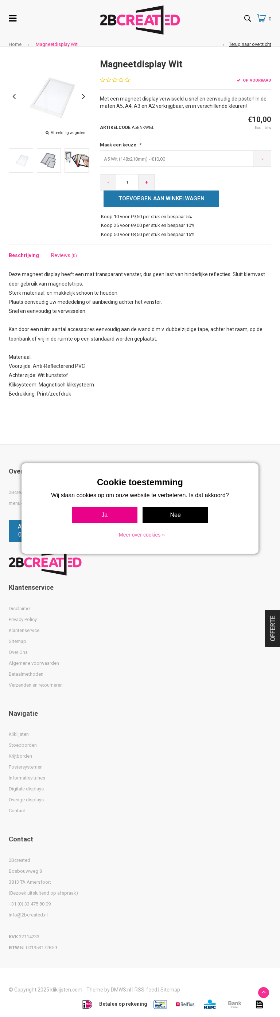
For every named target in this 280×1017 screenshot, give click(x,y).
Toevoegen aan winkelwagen (161, 198)
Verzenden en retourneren (36, 685)
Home (15, 44)
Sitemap (17, 641)
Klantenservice (24, 630)
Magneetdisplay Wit (57, 44)
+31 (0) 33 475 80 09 (30, 904)
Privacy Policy (23, 619)
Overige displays (26, 799)
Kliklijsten (19, 734)
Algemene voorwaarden (34, 663)
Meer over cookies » (142, 535)
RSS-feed (146, 990)
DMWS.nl (121, 990)
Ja (104, 515)
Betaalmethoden (26, 674)
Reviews (64, 255)
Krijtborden (20, 756)
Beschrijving (24, 255)
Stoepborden (23, 745)
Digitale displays (26, 789)
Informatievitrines (27, 778)
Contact (17, 810)
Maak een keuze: (120, 145)
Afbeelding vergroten (68, 133)
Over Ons (18, 652)
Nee (175, 515)
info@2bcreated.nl (28, 915)
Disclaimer (20, 608)
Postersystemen (26, 767)
